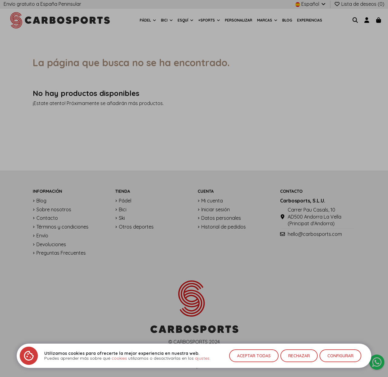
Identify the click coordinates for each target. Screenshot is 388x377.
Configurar (340, 355)
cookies (119, 358)
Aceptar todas (254, 355)
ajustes (202, 358)
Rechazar (299, 355)
